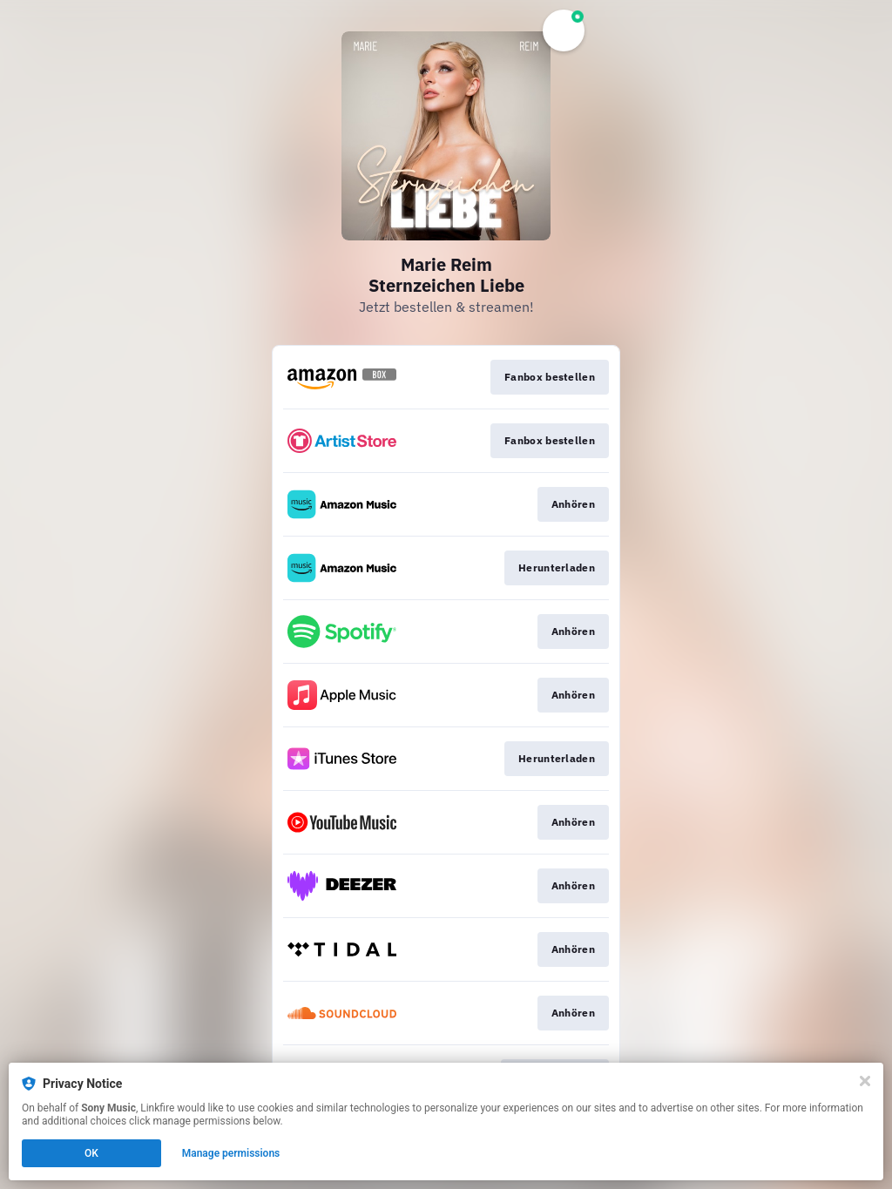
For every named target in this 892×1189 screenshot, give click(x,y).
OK (91, 1153)
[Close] (865, 1081)
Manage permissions (231, 1153)
